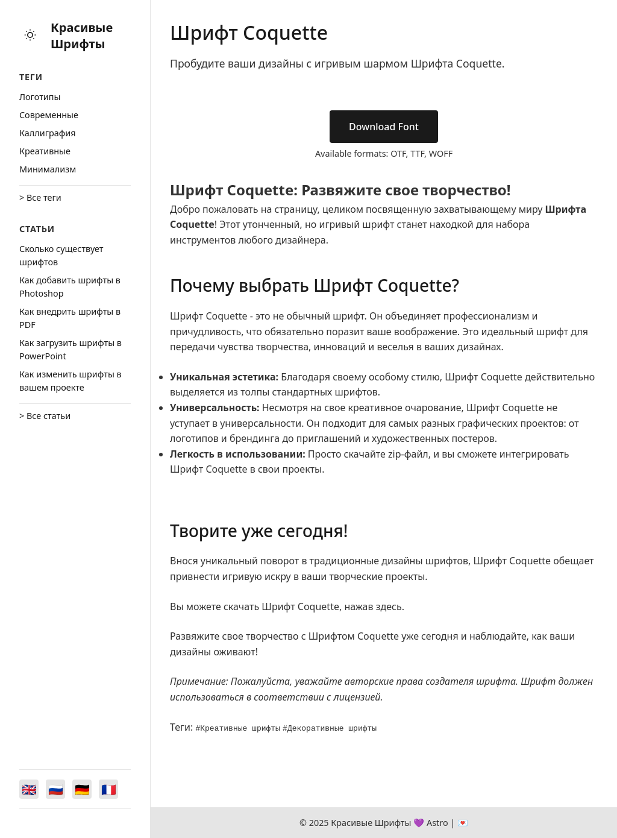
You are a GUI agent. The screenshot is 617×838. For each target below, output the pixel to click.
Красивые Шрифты (82, 35)
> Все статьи (44, 415)
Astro (437, 822)
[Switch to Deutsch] (82, 789)
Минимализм (47, 169)
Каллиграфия (47, 133)
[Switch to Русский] (55, 789)
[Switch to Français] (108, 789)
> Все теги (40, 197)
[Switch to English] (29, 789)
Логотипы (39, 96)
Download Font (384, 126)
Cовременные (48, 115)
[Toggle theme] (30, 36)
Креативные (44, 151)
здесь (389, 606)
